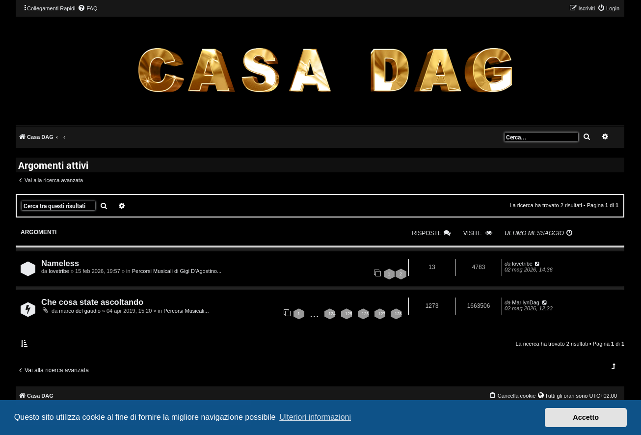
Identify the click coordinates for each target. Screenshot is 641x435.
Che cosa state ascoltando (92, 302)
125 (348, 313)
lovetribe (59, 271)
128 (398, 313)
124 (332, 313)
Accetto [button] (586, 417)
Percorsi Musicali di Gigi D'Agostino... (176, 271)
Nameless (60, 263)
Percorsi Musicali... (186, 311)
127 (382, 313)
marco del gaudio (79, 311)
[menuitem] (87, 8)
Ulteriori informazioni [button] (315, 417)
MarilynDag (525, 302)
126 (365, 313)
